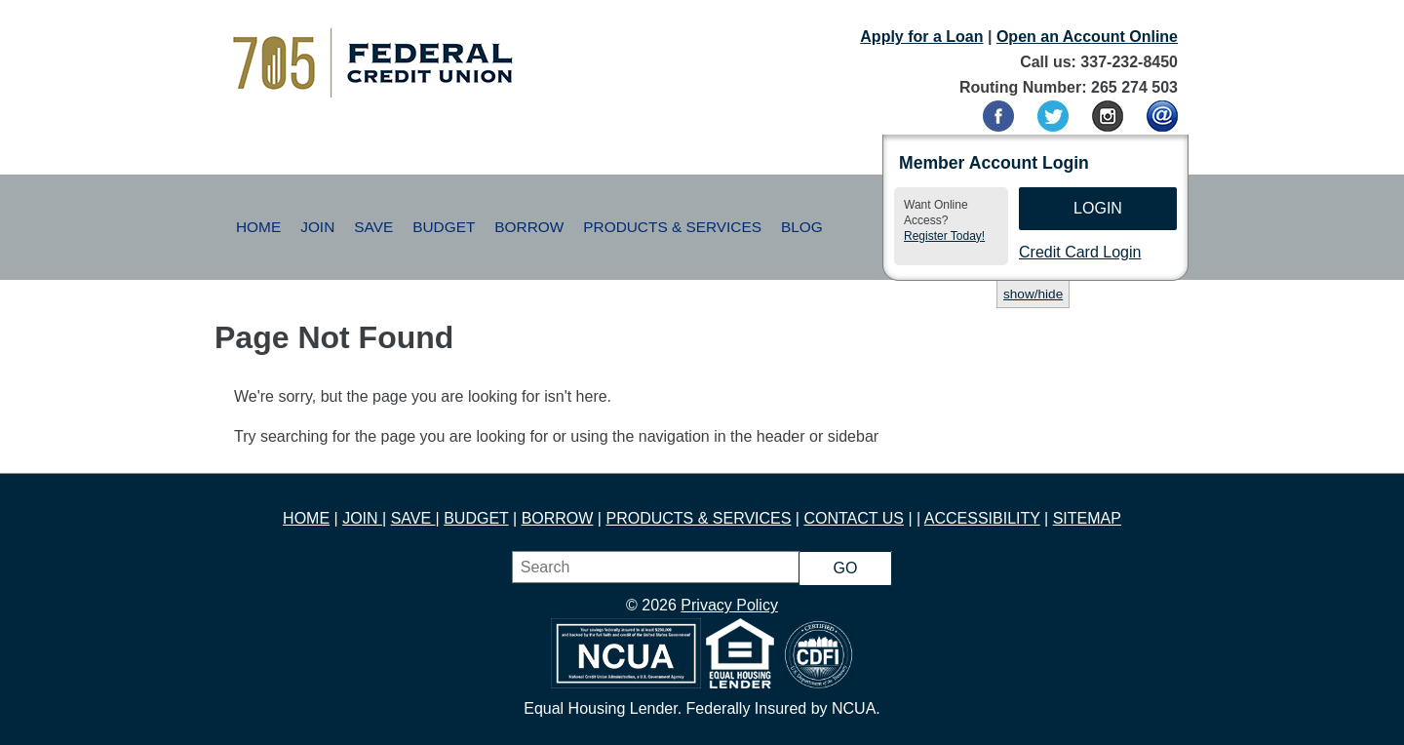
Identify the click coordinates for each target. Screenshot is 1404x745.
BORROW (558, 518)
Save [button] (373, 226)
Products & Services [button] (672, 226)
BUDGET (476, 518)
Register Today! (944, 236)
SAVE (413, 518)
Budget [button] (443, 226)
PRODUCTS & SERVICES (698, 518)
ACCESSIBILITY (982, 518)
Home (258, 226)
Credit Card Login (1080, 252)
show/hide (1033, 294)
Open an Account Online (1087, 36)
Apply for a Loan (921, 36)
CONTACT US (853, 518)
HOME (306, 518)
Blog (802, 226)
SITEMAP (1087, 518)
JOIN (362, 518)
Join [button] (317, 226)
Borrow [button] (529, 226)
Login (1097, 208)
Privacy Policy (729, 605)
